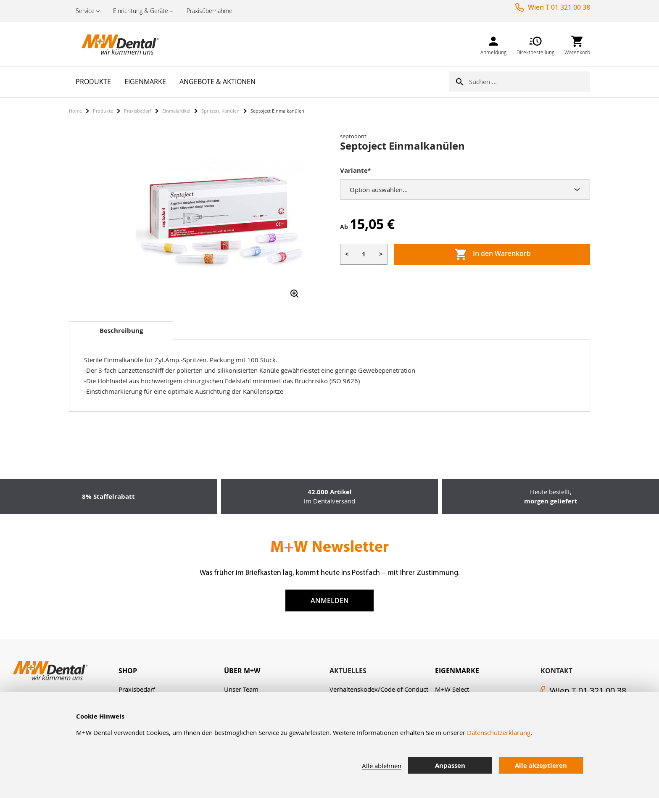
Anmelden (330, 600)
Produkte (103, 111)
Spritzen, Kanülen (220, 111)
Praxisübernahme (209, 11)
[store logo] (111, 44)
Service (85, 11)
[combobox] (529, 81)
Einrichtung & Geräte (140, 11)
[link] (493, 44)
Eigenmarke (457, 670)
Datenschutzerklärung (498, 732)
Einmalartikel (176, 111)
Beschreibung (121, 330)
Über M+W (242, 670)
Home (75, 111)
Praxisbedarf (137, 111)
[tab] (121, 330)
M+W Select (452, 689)
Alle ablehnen (381, 765)
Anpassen (450, 765)
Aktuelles (348, 670)
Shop (128, 670)
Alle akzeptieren (541, 765)
